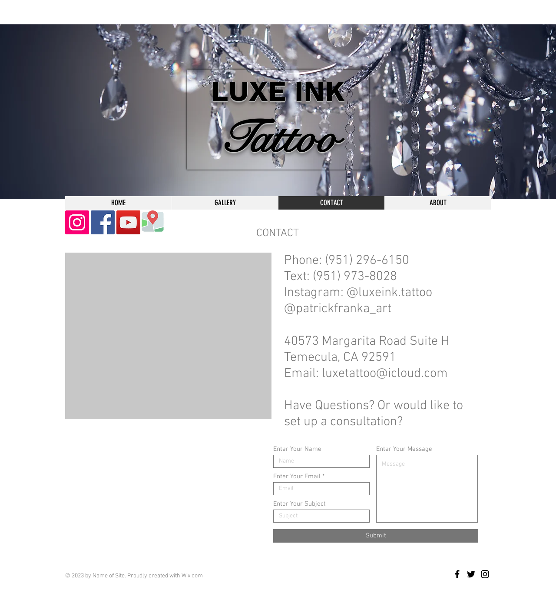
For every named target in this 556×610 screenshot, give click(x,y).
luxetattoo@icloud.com (385, 374)
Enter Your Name (297, 449)
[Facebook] (103, 222)
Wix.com (192, 576)
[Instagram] (77, 222)
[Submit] (375, 536)
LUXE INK (278, 91)
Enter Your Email (297, 476)
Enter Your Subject (299, 504)
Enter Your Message (404, 449)
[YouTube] (128, 222)
